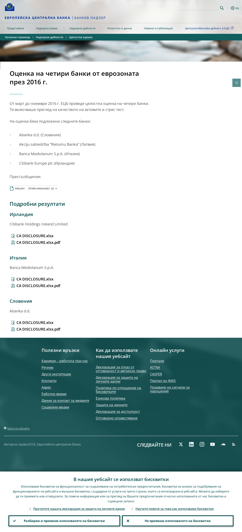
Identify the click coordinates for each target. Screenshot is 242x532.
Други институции (56, 374)
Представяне (15, 28)
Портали (157, 361)
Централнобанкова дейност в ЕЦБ (210, 28)
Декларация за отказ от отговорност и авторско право (121, 369)
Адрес (46, 387)
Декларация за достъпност (118, 411)
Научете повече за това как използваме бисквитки (174, 509)
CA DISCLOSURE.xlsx (34, 235)
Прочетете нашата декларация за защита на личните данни (79, 509)
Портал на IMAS (163, 380)
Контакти (49, 380)
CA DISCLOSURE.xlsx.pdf (38, 242)
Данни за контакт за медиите (65, 400)
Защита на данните (112, 405)
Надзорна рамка (46, 28)
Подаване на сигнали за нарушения (170, 389)
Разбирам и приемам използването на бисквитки (64, 521)
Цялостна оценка (80, 37)
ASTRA (155, 367)
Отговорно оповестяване (117, 418)
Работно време (54, 394)
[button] (228, 8)
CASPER (156, 374)
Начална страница (17, 37)
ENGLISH (20, 188)
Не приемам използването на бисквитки (178, 521)
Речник (47, 367)
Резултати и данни (119, 28)
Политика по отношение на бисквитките (118, 390)
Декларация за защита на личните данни (117, 379)
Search (222, 8)
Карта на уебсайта (18, 428)
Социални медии (55, 407)
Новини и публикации (158, 28)
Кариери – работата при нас (65, 361)
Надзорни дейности (82, 28)
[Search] (200, 7)
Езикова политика (110, 398)
